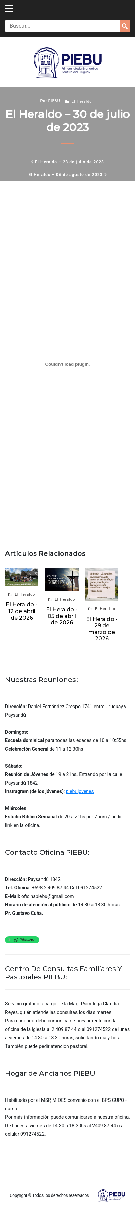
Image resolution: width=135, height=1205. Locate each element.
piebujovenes (80, 791)
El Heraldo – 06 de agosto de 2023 (65, 174)
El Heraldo (82, 101)
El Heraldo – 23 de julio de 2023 (69, 161)
